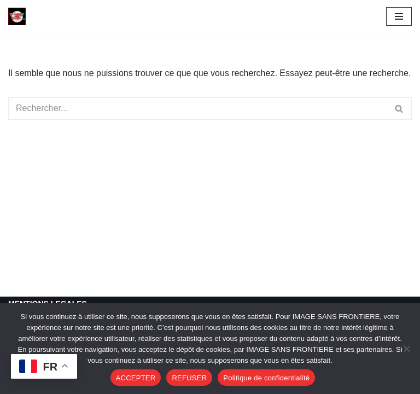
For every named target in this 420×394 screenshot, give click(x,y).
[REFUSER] (406, 348)
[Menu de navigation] (399, 16)
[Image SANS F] (19, 16)
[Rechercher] (197, 108)
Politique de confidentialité (266, 378)
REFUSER (189, 378)
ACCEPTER (136, 378)
